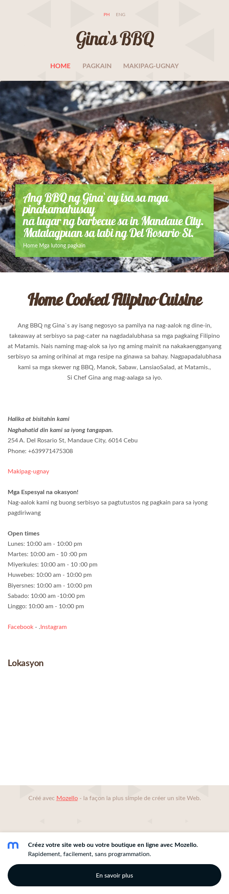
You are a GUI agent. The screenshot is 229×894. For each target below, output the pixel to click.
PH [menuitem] (107, 14)
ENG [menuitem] (120, 14)
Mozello (67, 798)
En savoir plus (114, 875)
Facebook (20, 626)
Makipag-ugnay (28, 471)
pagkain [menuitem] (97, 65)
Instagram (53, 626)
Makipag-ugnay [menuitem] (151, 65)
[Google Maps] (114, 726)
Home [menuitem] (60, 65)
